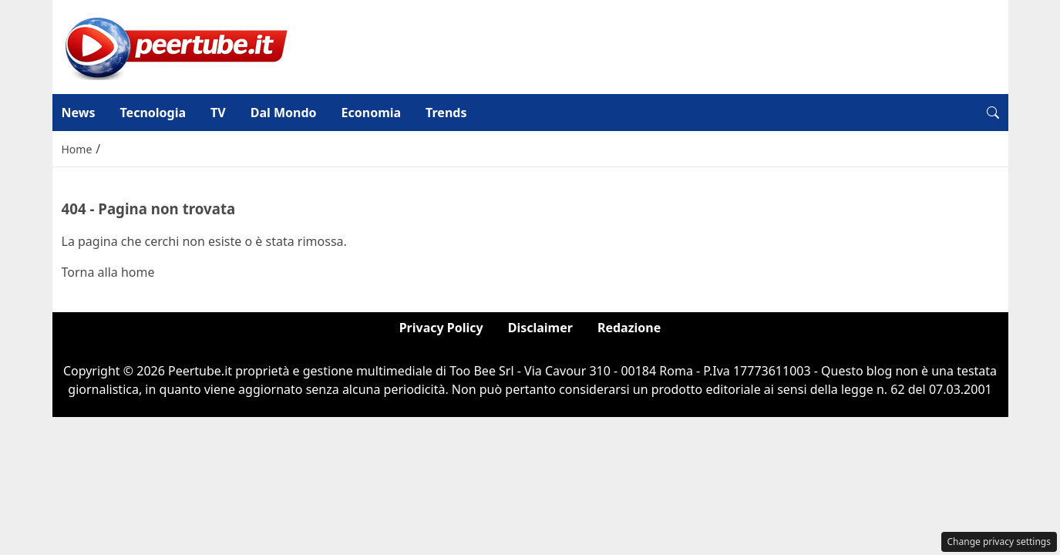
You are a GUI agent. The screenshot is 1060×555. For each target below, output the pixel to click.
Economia (372, 112)
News (79, 112)
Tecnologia (152, 112)
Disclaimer (540, 327)
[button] (993, 112)
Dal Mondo (284, 112)
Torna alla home (108, 272)
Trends (446, 112)
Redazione (629, 327)
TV (218, 112)
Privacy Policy (441, 327)
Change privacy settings (999, 541)
